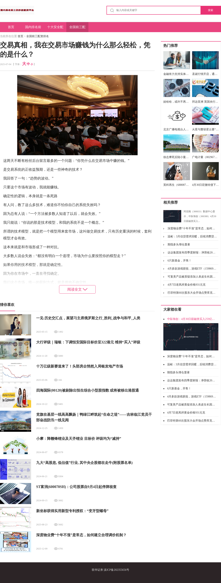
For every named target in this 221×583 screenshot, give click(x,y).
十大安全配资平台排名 (55, 28)
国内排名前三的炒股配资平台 (33, 28)
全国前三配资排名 (77, 28)
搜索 (210, 10)
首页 (11, 27)
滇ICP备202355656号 (116, 569)
